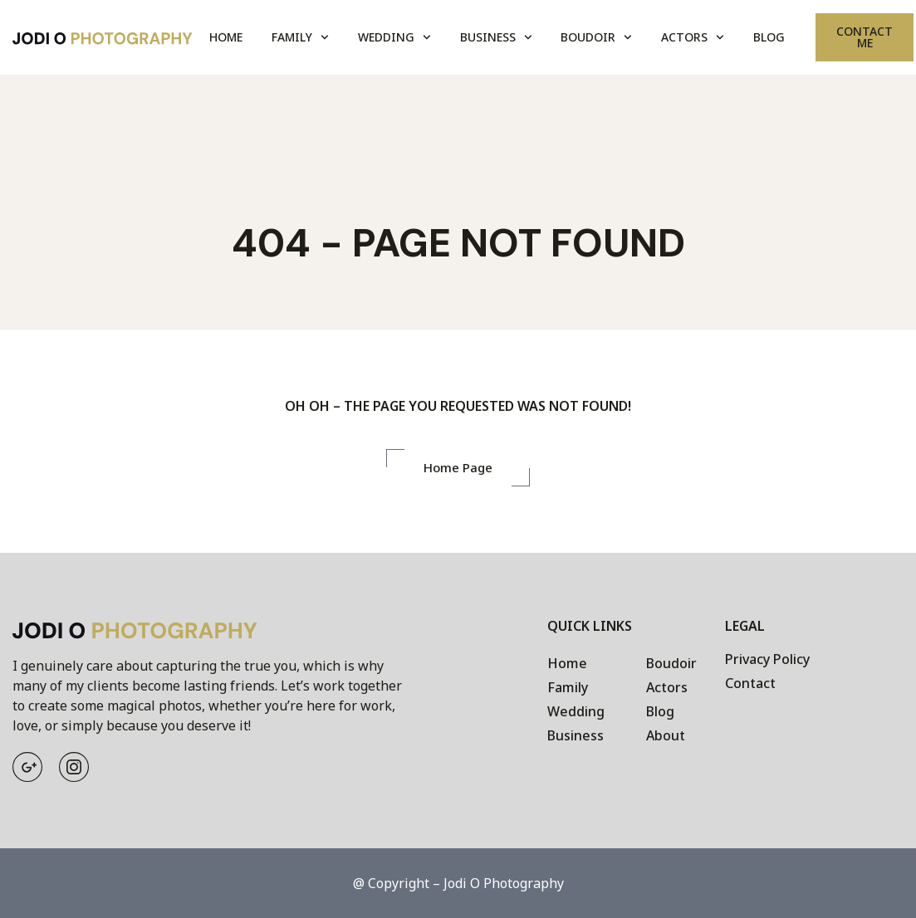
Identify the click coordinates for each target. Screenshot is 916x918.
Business (496, 37)
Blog (769, 37)
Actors (692, 37)
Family (300, 37)
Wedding (394, 37)
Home (225, 37)
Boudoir (596, 37)
